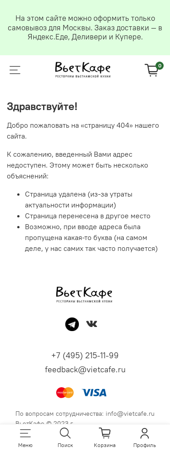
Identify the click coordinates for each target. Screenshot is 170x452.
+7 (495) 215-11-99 (85, 355)
